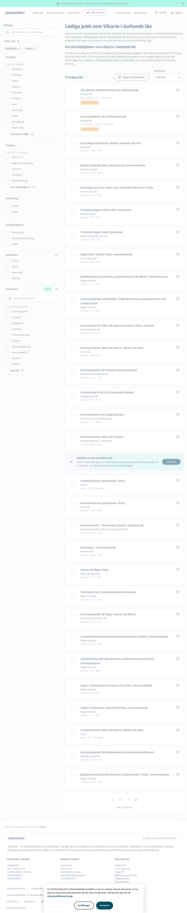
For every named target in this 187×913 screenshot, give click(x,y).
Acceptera (105, 905)
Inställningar (84, 905)
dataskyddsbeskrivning (60, 896)
